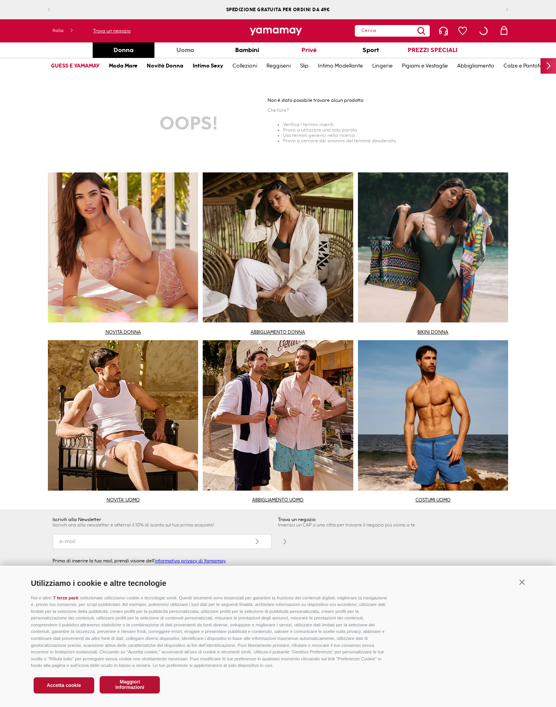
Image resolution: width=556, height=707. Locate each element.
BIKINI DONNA (432, 332)
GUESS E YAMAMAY (75, 65)
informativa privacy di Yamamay (190, 561)
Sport (371, 50)
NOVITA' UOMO (123, 500)
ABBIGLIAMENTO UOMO (277, 500)
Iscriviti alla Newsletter (77, 519)
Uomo (185, 50)
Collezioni (244, 65)
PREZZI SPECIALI (433, 50)
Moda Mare (123, 65)
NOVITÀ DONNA (123, 332)
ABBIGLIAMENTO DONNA (278, 332)
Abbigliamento (475, 65)
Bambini (247, 50)
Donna (124, 50)
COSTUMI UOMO (433, 500)
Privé (309, 50)
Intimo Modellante (340, 65)
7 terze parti (66, 597)
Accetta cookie (64, 685)
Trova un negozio (112, 31)
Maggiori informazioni (129, 684)
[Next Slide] (501, 10)
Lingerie (382, 65)
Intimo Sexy (208, 65)
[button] (522, 582)
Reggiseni (278, 65)
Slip (304, 65)
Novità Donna (165, 65)
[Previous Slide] (55, 10)
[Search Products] (421, 31)
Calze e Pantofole (525, 65)
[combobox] (392, 31)
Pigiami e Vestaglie (425, 65)
